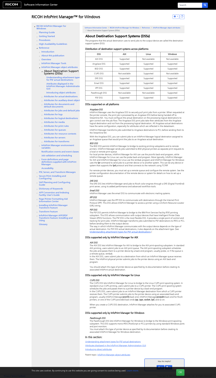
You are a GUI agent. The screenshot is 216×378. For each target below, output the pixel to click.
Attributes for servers (54, 138)
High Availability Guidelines (53, 44)
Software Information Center (41, 5)
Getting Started (47, 36)
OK (180, 372)
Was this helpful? (164, 361)
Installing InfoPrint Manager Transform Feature (53, 206)
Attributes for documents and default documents (59, 105)
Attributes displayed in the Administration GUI (63, 86)
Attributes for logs (53, 114)
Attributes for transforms (56, 142)
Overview (46, 60)
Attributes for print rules (56, 126)
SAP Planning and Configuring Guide (54, 183)
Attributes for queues (55, 130)
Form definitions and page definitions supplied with (58, 162)
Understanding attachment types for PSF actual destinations (63, 78)
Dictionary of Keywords (51, 189)
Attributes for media (54, 122)
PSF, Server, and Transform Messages (57, 172)
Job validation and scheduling (56, 156)
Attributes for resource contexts (60, 134)
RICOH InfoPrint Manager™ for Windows (66, 17)
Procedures (44, 40)
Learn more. (133, 371)
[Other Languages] (176, 16)
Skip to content (98, 5)
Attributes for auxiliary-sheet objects (62, 100)
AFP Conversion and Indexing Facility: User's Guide (54, 194)
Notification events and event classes (60, 152)
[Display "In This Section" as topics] (182, 16)
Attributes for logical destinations (61, 118)
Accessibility (47, 168)
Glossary (43, 224)
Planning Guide (47, 32)
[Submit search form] (205, 5)
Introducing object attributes (61, 93)
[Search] (190, 5)
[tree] (56, 125)
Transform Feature (48, 212)
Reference (44, 48)
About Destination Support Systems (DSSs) (61, 72)
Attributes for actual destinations (61, 97)
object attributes (59, 67)
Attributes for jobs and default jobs (62, 111)
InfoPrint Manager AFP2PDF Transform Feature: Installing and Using (56, 218)
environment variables (57, 146)
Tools (53, 63)
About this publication (52, 56)
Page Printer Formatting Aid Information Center (53, 200)
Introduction (47, 52)
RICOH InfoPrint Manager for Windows (51, 27)
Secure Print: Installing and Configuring (52, 177)
